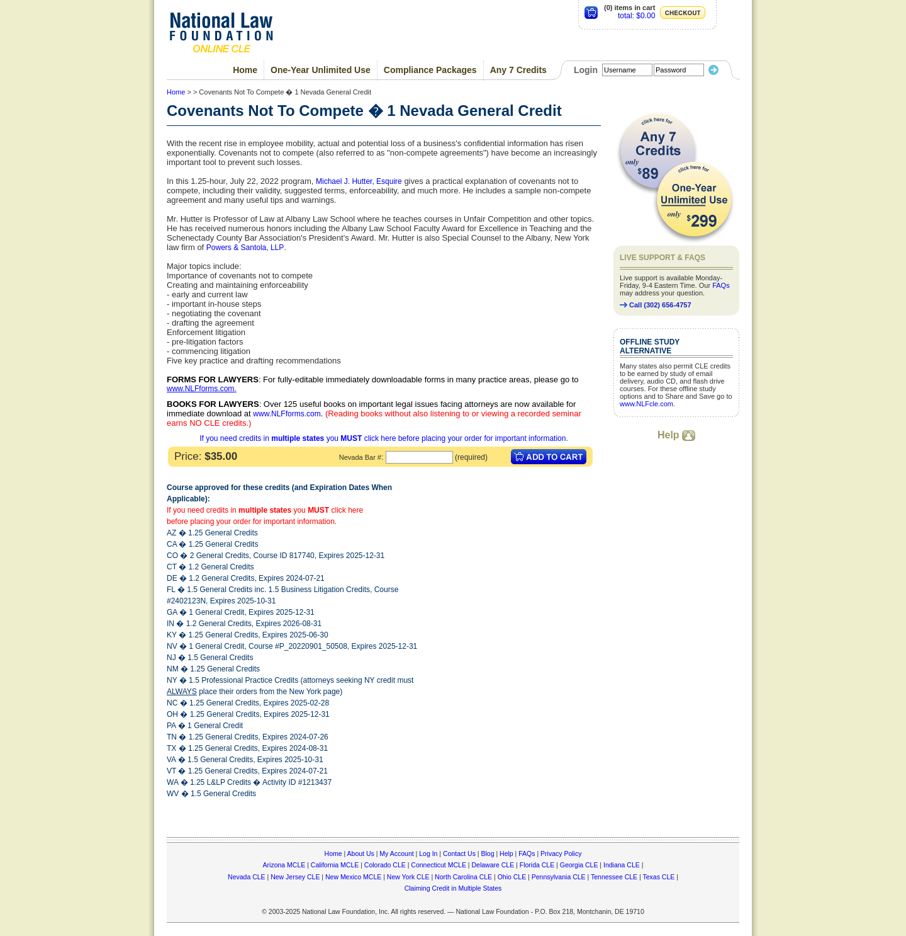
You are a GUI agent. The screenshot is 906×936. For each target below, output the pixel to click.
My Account (396, 853)
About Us (360, 853)
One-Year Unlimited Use (321, 70)
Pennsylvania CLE (559, 877)
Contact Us (459, 853)
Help (676, 435)
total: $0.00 (636, 15)
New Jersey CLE (295, 877)
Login (586, 70)
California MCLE (335, 865)
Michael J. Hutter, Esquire (359, 181)
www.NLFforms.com (200, 388)
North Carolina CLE (463, 877)
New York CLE (408, 877)
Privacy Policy (560, 853)
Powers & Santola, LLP (245, 247)
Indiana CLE (621, 865)
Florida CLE (537, 865)
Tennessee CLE (614, 877)
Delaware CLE (492, 865)
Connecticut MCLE (438, 865)
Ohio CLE (512, 877)
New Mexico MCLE (353, 877)
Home (245, 70)
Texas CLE (658, 877)
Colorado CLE (385, 865)
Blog (487, 853)
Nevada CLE (247, 877)
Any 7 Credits (518, 70)
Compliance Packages (430, 70)
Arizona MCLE (284, 865)
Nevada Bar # (360, 457)
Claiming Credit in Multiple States (453, 888)
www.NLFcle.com (646, 404)
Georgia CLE (579, 865)
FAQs (721, 285)
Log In (428, 853)
